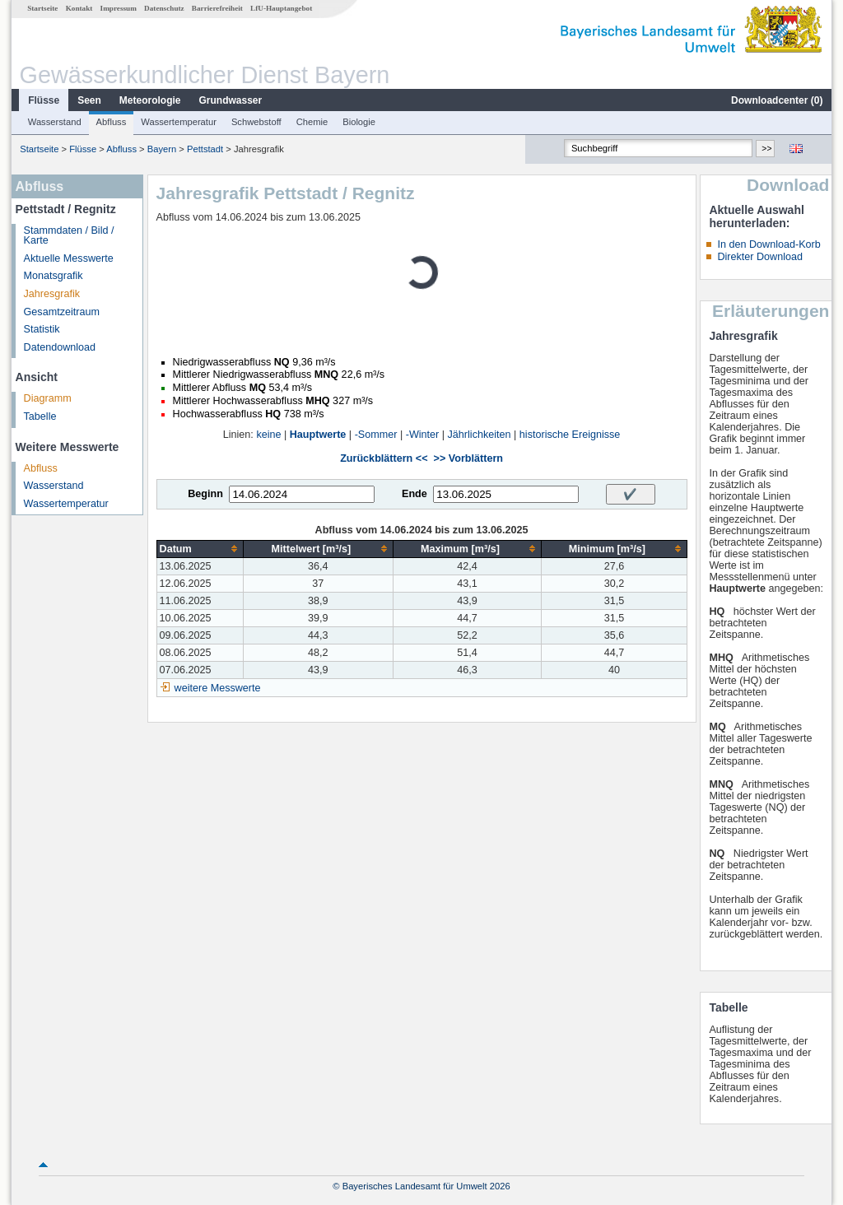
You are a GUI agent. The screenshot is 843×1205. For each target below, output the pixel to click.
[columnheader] (199, 548)
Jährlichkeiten (479, 434)
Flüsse (43, 100)
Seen (89, 100)
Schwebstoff (256, 122)
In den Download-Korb (768, 244)
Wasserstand (55, 122)
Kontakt (79, 8)
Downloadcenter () (776, 100)
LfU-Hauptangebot (281, 8)
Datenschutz (164, 8)
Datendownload (60, 347)
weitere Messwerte (218, 688)
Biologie (358, 122)
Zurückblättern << (383, 458)
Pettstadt (205, 149)
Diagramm (48, 398)
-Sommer (376, 434)
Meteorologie (150, 100)
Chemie (312, 122)
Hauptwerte (318, 434)
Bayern (161, 149)
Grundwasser (231, 100)
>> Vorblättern (468, 458)
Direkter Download (760, 257)
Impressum (118, 8)
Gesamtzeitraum (62, 312)
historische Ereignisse (570, 434)
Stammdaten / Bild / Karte (69, 236)
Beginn (205, 494)
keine (268, 434)
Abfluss (111, 122)
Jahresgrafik (52, 294)
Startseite (42, 8)
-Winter (423, 434)
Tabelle (40, 416)
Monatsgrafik (53, 275)
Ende (414, 494)
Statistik (42, 329)
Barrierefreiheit (217, 8)
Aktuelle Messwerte (69, 258)
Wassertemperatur (179, 122)
